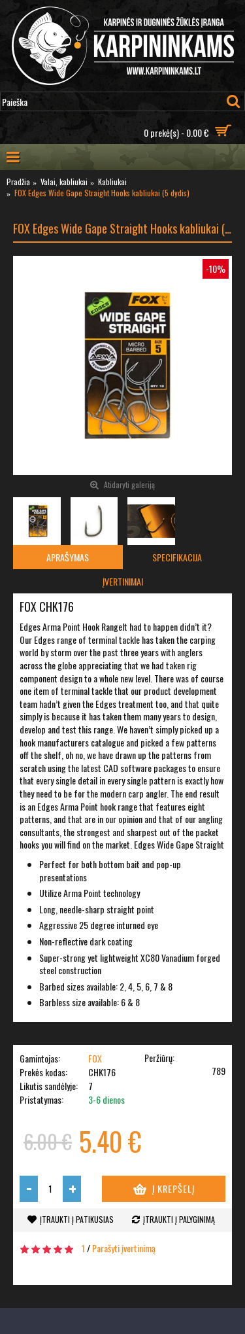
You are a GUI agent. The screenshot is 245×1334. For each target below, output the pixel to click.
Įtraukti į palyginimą (179, 1219)
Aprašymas (67, 557)
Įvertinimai (123, 581)
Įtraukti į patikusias (77, 1219)
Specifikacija (177, 557)
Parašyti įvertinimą (123, 1248)
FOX (95, 1058)
